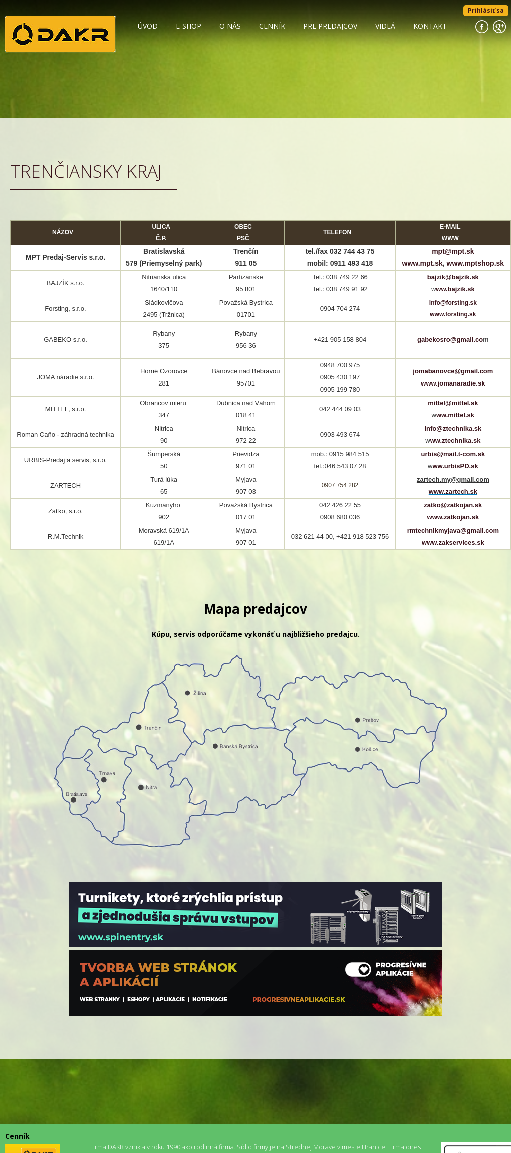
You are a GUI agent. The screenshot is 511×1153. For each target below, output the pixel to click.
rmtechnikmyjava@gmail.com (453, 530)
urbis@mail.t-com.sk (453, 454)
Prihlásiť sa (486, 10)
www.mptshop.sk (475, 263)
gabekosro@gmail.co (450, 339)
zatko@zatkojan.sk (453, 505)
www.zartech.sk (453, 491)
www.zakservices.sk (453, 542)
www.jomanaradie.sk (453, 383)
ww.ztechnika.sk (455, 440)
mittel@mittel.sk (453, 403)
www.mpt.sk (422, 263)
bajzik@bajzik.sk (453, 277)
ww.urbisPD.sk (455, 466)
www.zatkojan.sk (453, 517)
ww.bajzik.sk (455, 289)
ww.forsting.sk (455, 314)
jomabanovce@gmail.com (453, 371)
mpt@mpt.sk (453, 251)
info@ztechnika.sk (452, 428)
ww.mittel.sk (455, 415)
